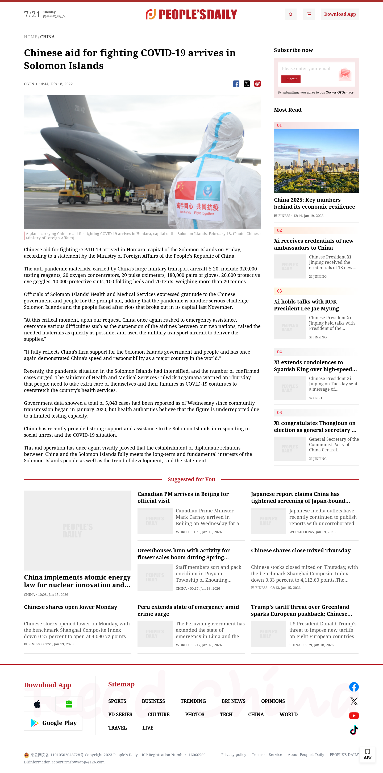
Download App (340, 14)
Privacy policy (233, 754)
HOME (30, 36)
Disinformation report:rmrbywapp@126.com (64, 762)
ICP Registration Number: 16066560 (174, 755)
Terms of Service (267, 754)
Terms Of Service (339, 92)
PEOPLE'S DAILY (344, 754)
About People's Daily (306, 754)
